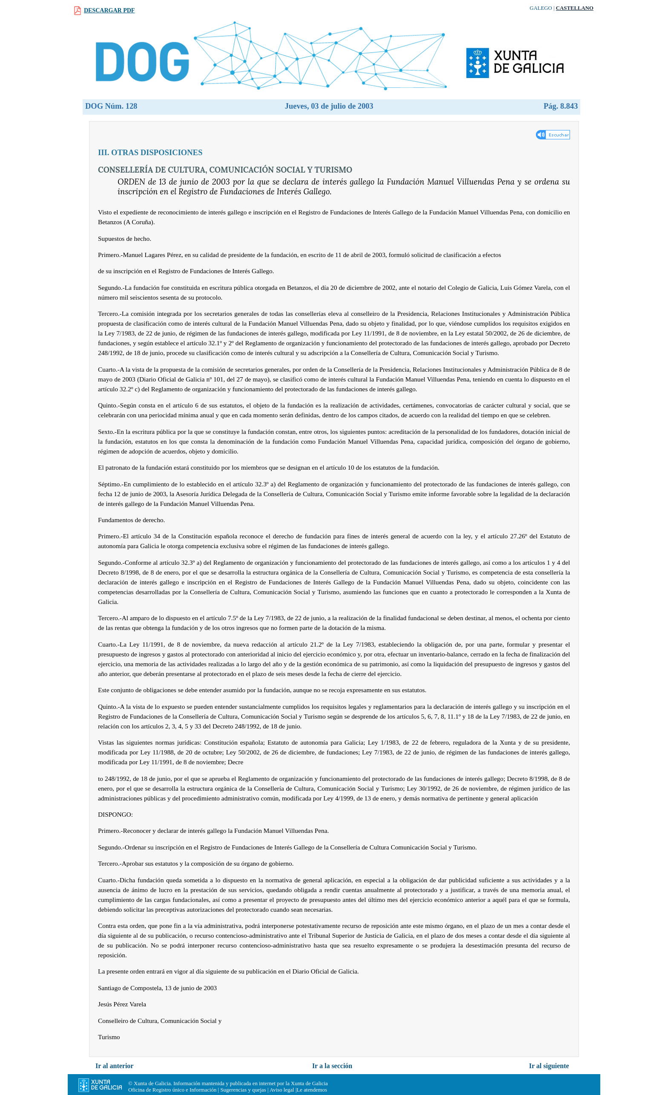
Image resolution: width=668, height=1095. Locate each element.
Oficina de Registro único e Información (172, 1090)
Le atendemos (312, 1090)
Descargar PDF (109, 10)
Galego (541, 8)
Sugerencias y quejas (243, 1090)
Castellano (574, 8)
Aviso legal (282, 1090)
